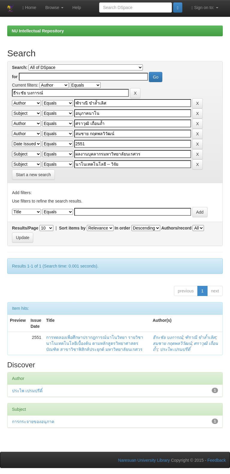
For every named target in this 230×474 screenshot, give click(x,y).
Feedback (217, 460)
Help (76, 7)
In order (122, 228)
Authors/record (176, 228)
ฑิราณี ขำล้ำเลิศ (200, 337)
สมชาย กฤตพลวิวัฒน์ (172, 343)
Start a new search (33, 174)
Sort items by (72, 228)
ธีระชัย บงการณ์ (168, 337)
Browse (54, 7)
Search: (19, 67)
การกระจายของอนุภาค (33, 421)
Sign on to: (204, 7)
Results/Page (25, 228)
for (15, 76)
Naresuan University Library (144, 460)
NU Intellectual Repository (38, 30)
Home (29, 7)
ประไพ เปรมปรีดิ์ (175, 349)
